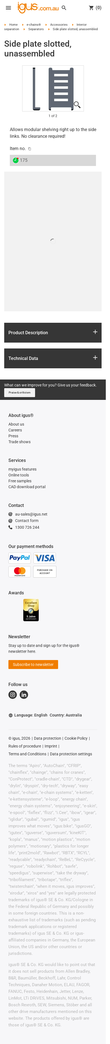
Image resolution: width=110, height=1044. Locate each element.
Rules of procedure (24, 746)
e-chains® (34, 25)
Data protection (47, 738)
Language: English (27, 715)
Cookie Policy (76, 738)
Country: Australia (66, 715)
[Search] (64, 7)
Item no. (18, 148)
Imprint (51, 746)
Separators (36, 29)
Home (13, 25)
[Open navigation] (8, 7)
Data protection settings (71, 754)
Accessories (59, 25)
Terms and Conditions (27, 754)
